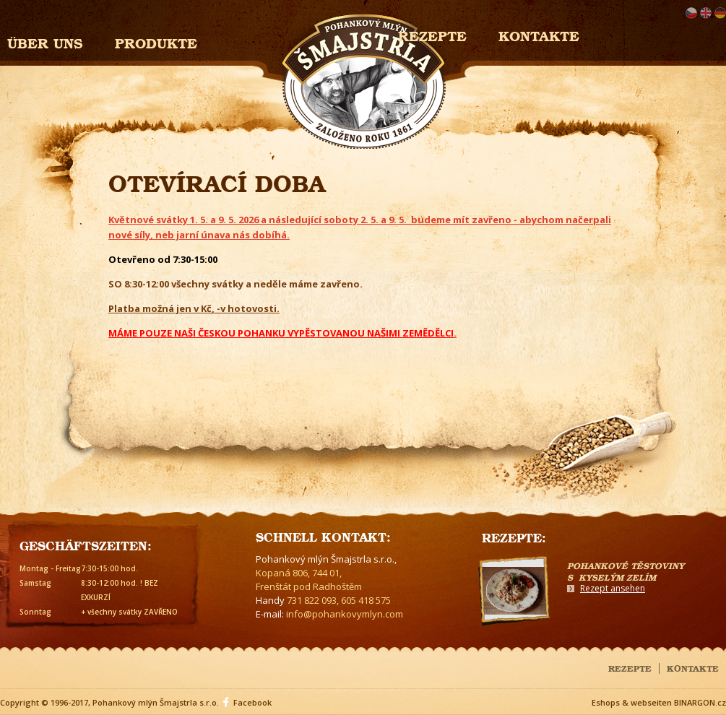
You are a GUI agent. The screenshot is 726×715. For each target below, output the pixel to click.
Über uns (45, 41)
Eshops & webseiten (632, 702)
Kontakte (538, 34)
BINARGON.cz (700, 702)
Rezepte (630, 667)
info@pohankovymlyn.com (344, 613)
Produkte (156, 41)
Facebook (252, 702)
